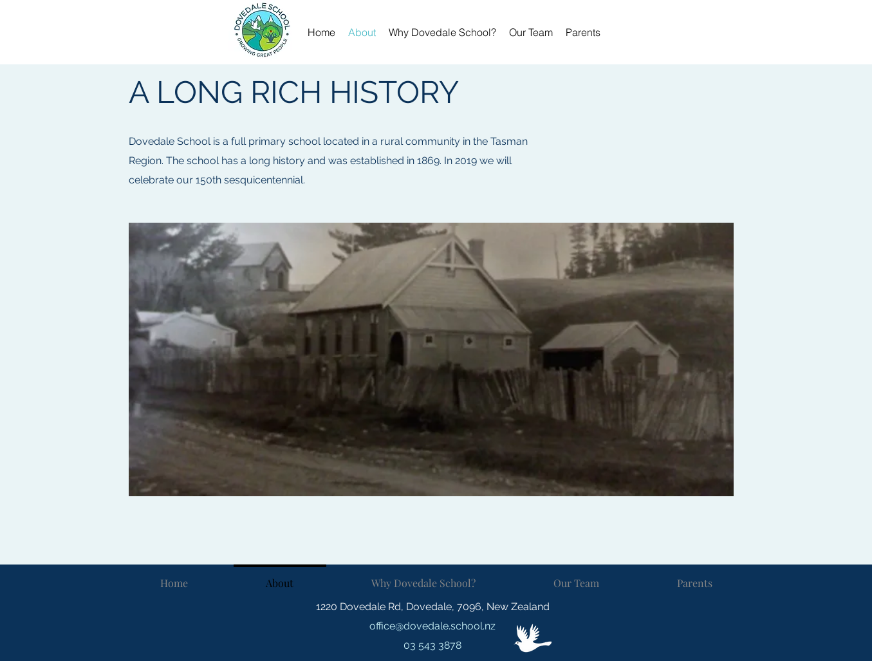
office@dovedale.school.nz (432, 626)
